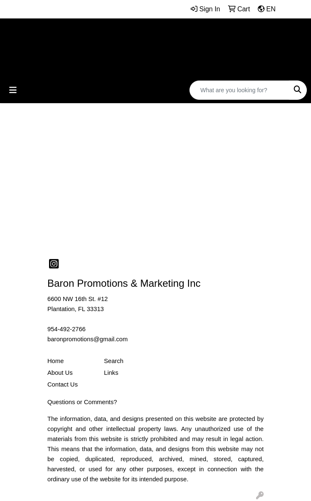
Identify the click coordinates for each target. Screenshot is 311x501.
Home (55, 361)
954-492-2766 (66, 329)
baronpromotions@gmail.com (87, 339)
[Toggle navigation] (13, 90)
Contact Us (62, 384)
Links (111, 372)
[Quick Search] (239, 90)
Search (113, 361)
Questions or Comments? (82, 402)
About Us (60, 372)
